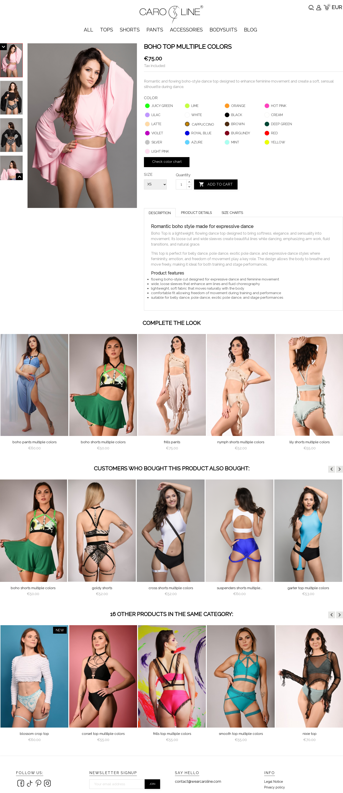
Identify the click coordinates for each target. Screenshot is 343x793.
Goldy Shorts (103, 588)
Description (160, 213)
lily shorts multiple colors (309, 442)
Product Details (196, 213)
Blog (250, 30)
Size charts (232, 213)
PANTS (154, 30)
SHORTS (130, 30)
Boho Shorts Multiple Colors (103, 442)
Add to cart (216, 184)
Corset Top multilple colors (103, 734)
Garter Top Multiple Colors (309, 588)
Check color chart (167, 162)
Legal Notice (273, 781)
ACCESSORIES (186, 30)
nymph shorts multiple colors (240, 442)
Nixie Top (310, 734)
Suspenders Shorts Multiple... (241, 588)
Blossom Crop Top (34, 734)
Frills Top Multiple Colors (172, 734)
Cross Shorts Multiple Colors (172, 588)
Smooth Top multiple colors (241, 734)
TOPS (106, 30)
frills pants (172, 442)
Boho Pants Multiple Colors (34, 442)
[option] (34, 394)
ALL (88, 30)
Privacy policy (274, 787)
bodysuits (223, 30)
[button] (331, 469)
